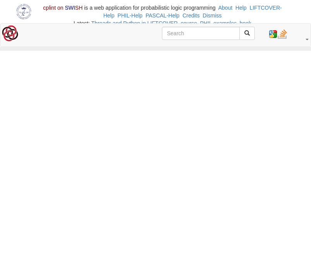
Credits (190, 15)
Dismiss (212, 15)
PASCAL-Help (163, 15)
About (225, 8)
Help (241, 8)
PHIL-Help (130, 15)
